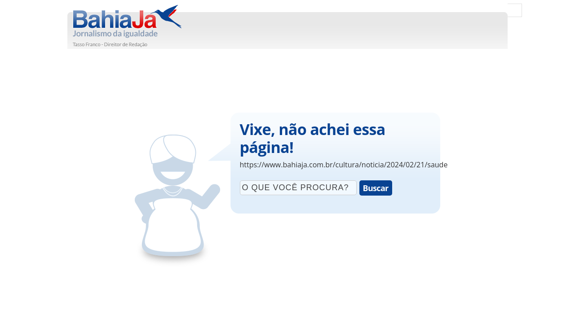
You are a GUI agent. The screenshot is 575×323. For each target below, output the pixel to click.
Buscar (376, 188)
